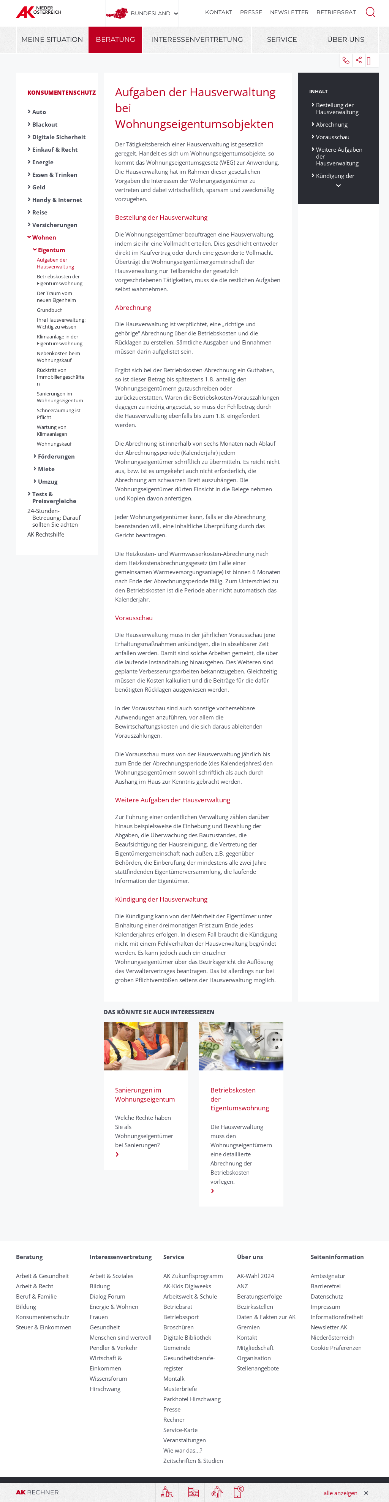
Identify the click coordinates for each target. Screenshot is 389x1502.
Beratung (115, 39)
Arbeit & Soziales (111, 1276)
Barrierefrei (326, 1286)
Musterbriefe (180, 1388)
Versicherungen (54, 225)
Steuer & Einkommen (43, 1327)
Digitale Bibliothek (187, 1337)
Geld (39, 187)
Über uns (345, 39)
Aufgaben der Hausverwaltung (55, 263)
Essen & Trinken (54, 174)
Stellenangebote (258, 1368)
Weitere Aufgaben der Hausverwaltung (339, 156)
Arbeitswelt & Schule (190, 1296)
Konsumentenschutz (61, 92)
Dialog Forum (107, 1296)
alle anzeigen (340, 1493)
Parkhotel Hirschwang (192, 1399)
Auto (39, 112)
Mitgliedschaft (255, 1347)
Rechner (174, 1419)
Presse (251, 12)
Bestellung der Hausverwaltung (337, 108)
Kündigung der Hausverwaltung (337, 179)
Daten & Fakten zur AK (266, 1317)
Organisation (254, 1358)
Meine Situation (52, 39)
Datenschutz (327, 1296)
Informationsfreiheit (337, 1317)
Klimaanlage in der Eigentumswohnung (59, 340)
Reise (39, 212)
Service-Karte (180, 1430)
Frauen (99, 1317)
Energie (43, 162)
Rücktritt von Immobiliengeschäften (60, 377)
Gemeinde (176, 1347)
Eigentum (51, 250)
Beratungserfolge (259, 1296)
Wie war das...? (182, 1450)
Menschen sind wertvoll (121, 1337)
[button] (370, 11)
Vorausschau (332, 136)
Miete (46, 469)
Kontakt (218, 12)
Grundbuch (50, 309)
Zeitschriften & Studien (193, 1460)
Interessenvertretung (197, 39)
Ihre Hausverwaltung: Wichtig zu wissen (61, 323)
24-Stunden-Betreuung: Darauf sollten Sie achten (56, 517)
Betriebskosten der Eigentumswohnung (59, 280)
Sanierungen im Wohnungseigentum (60, 397)
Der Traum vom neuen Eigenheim (56, 296)
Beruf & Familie (36, 1296)
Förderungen (56, 456)
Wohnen (44, 237)
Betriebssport (181, 1317)
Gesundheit (105, 1327)
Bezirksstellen (255, 1306)
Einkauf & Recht (55, 149)
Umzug (47, 481)
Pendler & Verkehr (114, 1347)
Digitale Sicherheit (59, 137)
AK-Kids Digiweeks (187, 1286)
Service (282, 39)
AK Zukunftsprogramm (193, 1276)
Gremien (248, 1327)
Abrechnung (332, 124)
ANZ (242, 1286)
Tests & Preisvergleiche (54, 497)
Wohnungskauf (54, 443)
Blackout (45, 124)
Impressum (325, 1306)
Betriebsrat (336, 12)
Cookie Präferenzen (336, 1347)
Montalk (174, 1378)
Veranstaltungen (184, 1440)
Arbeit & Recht (34, 1286)
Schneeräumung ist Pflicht (59, 414)
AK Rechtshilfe (48, 534)
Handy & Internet (57, 199)
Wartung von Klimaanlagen (52, 430)
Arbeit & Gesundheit (42, 1276)
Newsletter (289, 12)
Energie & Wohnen (114, 1306)
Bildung (26, 1306)
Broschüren (178, 1327)
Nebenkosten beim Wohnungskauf (58, 357)
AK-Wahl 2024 (255, 1276)
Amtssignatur (328, 1276)
